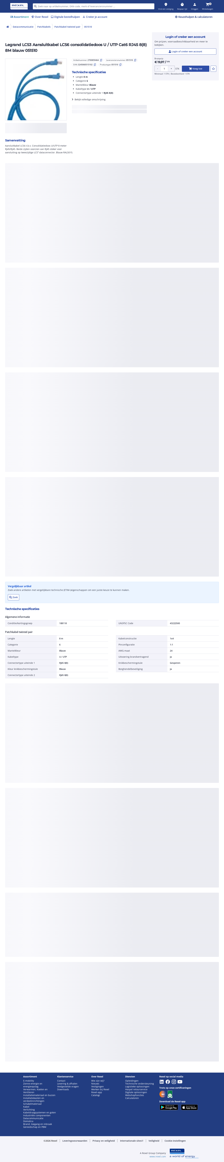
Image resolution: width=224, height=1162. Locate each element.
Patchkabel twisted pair (67, 26)
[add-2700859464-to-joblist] (213, 69)
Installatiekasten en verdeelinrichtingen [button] (33, 1099)
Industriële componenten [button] (36, 1115)
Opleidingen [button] (131, 1080)
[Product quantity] (164, 69)
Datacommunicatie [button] (33, 1118)
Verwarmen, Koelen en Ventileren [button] (35, 1091)
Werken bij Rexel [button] (100, 1089)
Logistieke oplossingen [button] (137, 1086)
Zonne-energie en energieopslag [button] (32, 1085)
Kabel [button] (26, 1106)
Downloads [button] (63, 1089)
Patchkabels (44, 26)
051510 (88, 26)
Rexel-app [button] (96, 1092)
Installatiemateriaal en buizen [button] (39, 1095)
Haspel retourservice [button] (136, 1089)
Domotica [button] (28, 1121)
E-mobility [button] (28, 1080)
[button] (75, 1141)
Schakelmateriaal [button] (32, 1103)
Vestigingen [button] (97, 1086)
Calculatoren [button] (132, 1098)
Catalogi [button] (95, 1095)
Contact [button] (61, 1080)
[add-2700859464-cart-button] (195, 69)
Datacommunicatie (23, 26)
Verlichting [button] (29, 1109)
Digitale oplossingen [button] (136, 1092)
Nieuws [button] (95, 1083)
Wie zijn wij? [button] (97, 1080)
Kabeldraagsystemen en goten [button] (39, 1112)
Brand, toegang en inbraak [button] (37, 1124)
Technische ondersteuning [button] (139, 1083)
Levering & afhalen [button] (67, 1083)
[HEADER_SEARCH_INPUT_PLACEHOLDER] (93, 6)
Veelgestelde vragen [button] (68, 1086)
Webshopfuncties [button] (134, 1095)
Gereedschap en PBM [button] (34, 1127)
